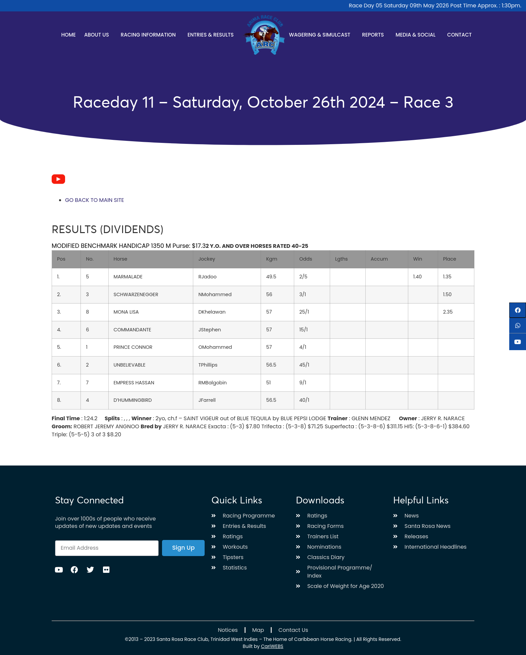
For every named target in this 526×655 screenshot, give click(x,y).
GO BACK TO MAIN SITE (94, 200)
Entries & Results (212, 34)
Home (68, 34)
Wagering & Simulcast (321, 34)
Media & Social (417, 34)
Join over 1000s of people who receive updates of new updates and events (105, 522)
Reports (374, 34)
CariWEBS (272, 646)
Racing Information (150, 34)
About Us (98, 34)
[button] (517, 310)
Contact (459, 34)
